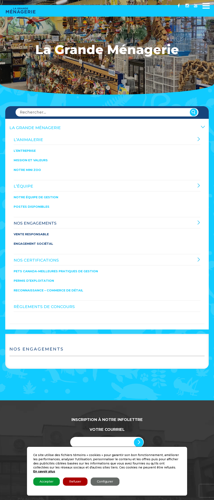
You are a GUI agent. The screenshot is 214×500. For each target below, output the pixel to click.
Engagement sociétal (33, 244)
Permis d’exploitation (34, 281)
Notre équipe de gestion (36, 197)
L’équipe (23, 186)
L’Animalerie (28, 139)
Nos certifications (36, 260)
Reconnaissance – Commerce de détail (48, 290)
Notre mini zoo (27, 170)
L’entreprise (25, 151)
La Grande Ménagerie (35, 127)
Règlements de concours (44, 306)
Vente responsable (31, 234)
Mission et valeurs (31, 160)
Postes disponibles (31, 207)
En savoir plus (44, 471)
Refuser (75, 481)
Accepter (46, 481)
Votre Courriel (107, 429)
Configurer (105, 481)
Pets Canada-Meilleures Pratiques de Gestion (56, 271)
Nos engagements (35, 223)
